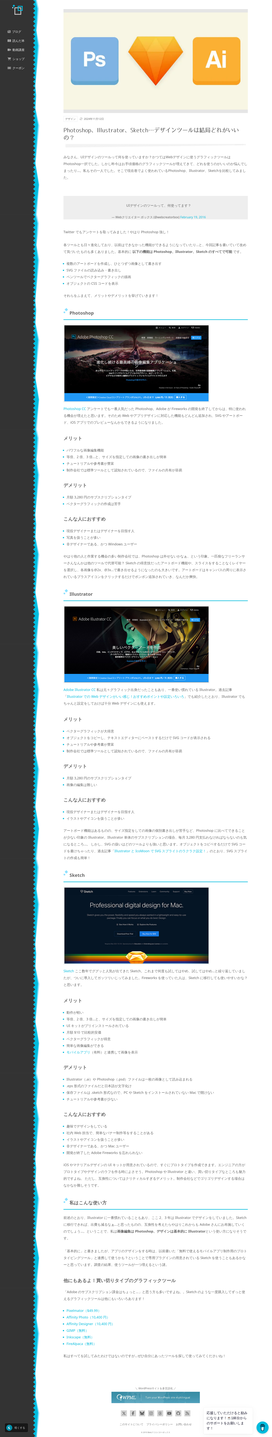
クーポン (16, 68)
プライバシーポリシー (159, 1424)
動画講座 (16, 49)
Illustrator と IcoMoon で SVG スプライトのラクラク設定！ (160, 851)
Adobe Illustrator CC (79, 689)
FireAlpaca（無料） (81, 1343)
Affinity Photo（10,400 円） (88, 1317)
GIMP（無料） (77, 1330)
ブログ (14, 31)
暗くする (15, 1428)
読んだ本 (16, 40)
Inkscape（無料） (80, 1337)
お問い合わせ (184, 1424)
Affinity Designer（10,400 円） (90, 1324)
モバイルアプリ (78, 1052)
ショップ (16, 59)
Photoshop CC (74, 408)
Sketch (68, 971)
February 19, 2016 (193, 217)
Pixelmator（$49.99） (83, 1310)
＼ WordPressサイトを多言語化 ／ (155, 1388)
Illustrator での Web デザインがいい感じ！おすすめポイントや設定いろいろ (125, 696)
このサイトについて (131, 1424)
